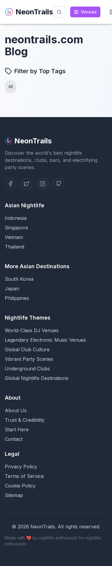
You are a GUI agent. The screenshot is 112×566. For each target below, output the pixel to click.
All (10, 86)
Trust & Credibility (25, 420)
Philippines (17, 298)
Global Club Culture (27, 349)
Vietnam (14, 237)
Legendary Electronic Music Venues (45, 340)
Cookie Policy (20, 486)
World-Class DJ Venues (32, 330)
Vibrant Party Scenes (29, 359)
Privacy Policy (21, 467)
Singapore (16, 228)
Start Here (17, 429)
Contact (13, 439)
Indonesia (16, 218)
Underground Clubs (27, 369)
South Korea (19, 279)
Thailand (14, 247)
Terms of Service (24, 476)
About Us (16, 410)
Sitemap (14, 495)
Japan (12, 289)
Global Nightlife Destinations (36, 378)
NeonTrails (29, 11)
